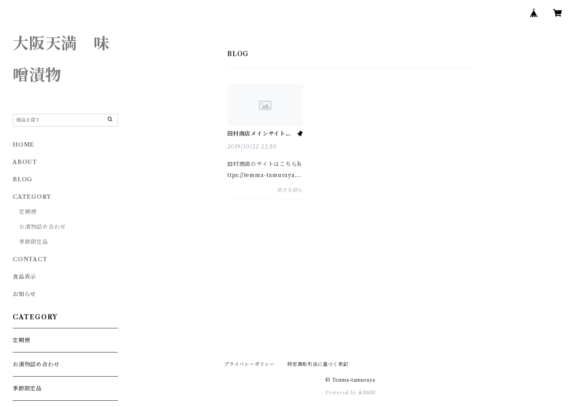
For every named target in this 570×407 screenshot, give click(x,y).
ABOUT (25, 162)
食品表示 (24, 276)
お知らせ (24, 294)
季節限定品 (33, 241)
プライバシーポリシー (249, 364)
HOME (23, 144)
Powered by (350, 393)
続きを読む (290, 190)
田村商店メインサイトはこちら (259, 133)
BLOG (22, 179)
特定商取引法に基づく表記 (317, 364)
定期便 (27, 211)
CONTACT (30, 259)
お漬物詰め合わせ (42, 226)
